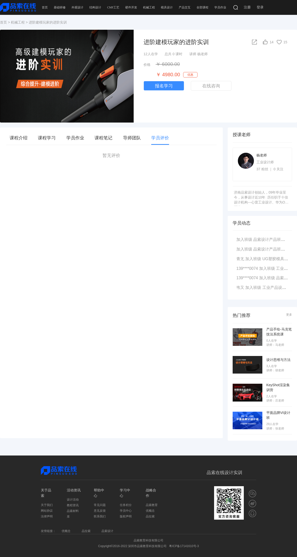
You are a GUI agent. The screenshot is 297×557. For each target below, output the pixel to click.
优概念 (150, 510)
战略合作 (151, 493)
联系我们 (100, 516)
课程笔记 (103, 137)
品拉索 (150, 516)
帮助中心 (99, 493)
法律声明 (47, 516)
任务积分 (126, 505)
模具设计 (167, 7)
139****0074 (247, 268)
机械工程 (149, 7)
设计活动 (73, 499)
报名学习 (164, 85)
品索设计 (107, 531)
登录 (260, 7)
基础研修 (60, 7)
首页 (45, 7)
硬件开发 (131, 7)
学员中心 (126, 510)
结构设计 (95, 7)
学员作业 (220, 7)
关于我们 (47, 505)
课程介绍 (18, 137)
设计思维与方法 (278, 359)
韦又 (240, 287)
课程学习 (47, 137)
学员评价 (160, 137)
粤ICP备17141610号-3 (184, 546)
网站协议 (47, 510)
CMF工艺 (113, 7)
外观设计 (77, 7)
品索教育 (152, 505)
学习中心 (125, 493)
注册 (247, 7)
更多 (289, 314)
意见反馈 (100, 510)
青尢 (240, 259)
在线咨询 (211, 85)
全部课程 (202, 7)
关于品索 (46, 493)
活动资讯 (74, 490)
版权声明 (126, 516)
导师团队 (132, 137)
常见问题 (100, 505)
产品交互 (185, 7)
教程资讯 (73, 505)
